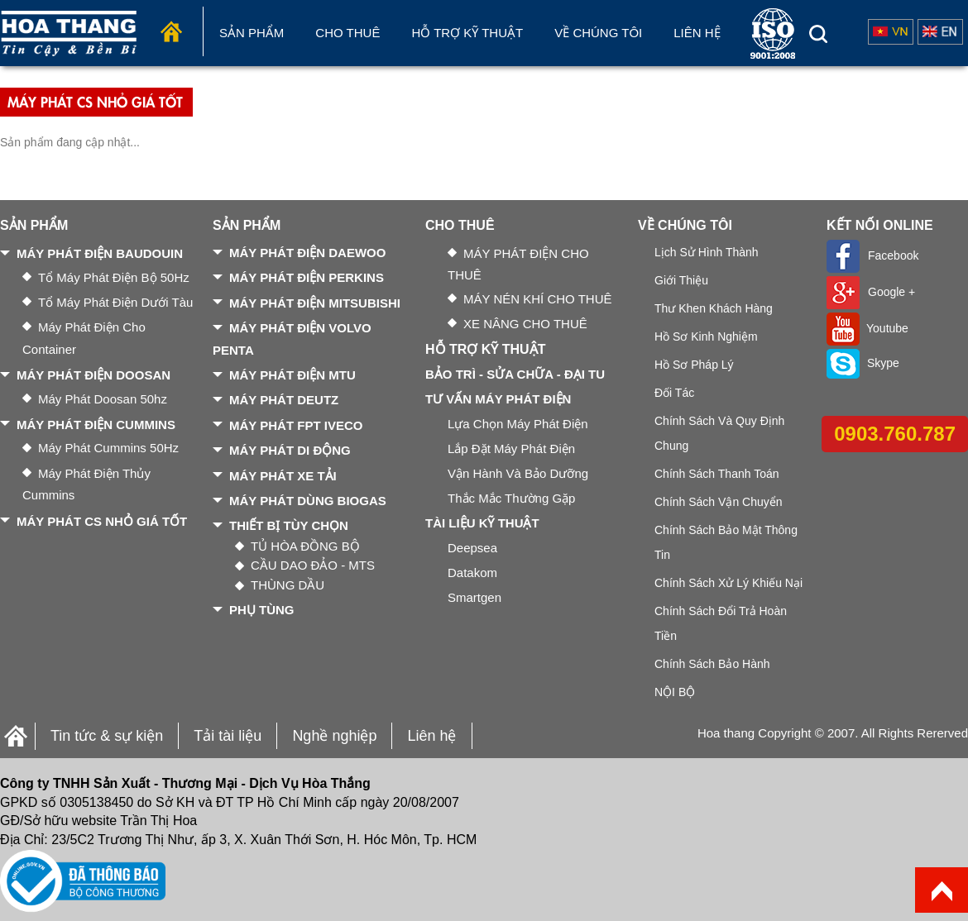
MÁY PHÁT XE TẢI (283, 476)
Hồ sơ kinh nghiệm (706, 336)
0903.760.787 (895, 433)
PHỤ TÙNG (262, 610)
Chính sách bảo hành (712, 663)
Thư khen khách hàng (713, 308)
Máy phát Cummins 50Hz (108, 448)
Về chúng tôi (598, 33)
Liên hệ (696, 33)
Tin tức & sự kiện (106, 736)
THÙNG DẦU (287, 585)
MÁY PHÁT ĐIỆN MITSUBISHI (314, 303)
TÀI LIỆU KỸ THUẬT (482, 523)
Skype (863, 363)
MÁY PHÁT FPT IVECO (295, 425)
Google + (871, 291)
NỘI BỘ (674, 692)
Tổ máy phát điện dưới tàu (115, 302)
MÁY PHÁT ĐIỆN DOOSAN (93, 375)
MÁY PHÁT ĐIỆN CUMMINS (96, 425)
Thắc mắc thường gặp (511, 498)
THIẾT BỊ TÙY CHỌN (288, 525)
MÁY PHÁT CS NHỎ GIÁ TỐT (102, 521)
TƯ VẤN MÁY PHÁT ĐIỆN (498, 399)
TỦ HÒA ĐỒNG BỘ (305, 546)
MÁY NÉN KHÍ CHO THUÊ (537, 299)
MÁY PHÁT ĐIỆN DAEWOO (307, 253)
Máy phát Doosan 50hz (102, 399)
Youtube (867, 328)
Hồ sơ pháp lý (694, 364)
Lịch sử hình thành (706, 252)
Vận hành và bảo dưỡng (518, 473)
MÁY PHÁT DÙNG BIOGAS (307, 501)
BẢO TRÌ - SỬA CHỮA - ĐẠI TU (515, 374)
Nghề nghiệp (334, 736)
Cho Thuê (347, 33)
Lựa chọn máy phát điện (518, 424)
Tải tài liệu (227, 736)
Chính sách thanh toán (716, 473)
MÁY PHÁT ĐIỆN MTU (292, 375)
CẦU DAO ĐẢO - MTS (313, 565)
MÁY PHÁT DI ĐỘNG (290, 450)
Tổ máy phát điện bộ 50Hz (113, 277)
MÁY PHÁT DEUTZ (283, 400)
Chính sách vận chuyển (718, 501)
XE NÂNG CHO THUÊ (525, 324)
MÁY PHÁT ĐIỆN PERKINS (306, 277)
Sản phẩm (251, 33)
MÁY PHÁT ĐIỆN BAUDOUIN (100, 253)
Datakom (472, 572)
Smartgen (474, 597)
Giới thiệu (681, 280)
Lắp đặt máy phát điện (511, 448)
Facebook (872, 255)
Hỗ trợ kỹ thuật (467, 33)
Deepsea (472, 548)
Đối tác (674, 392)
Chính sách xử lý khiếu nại (728, 582)
